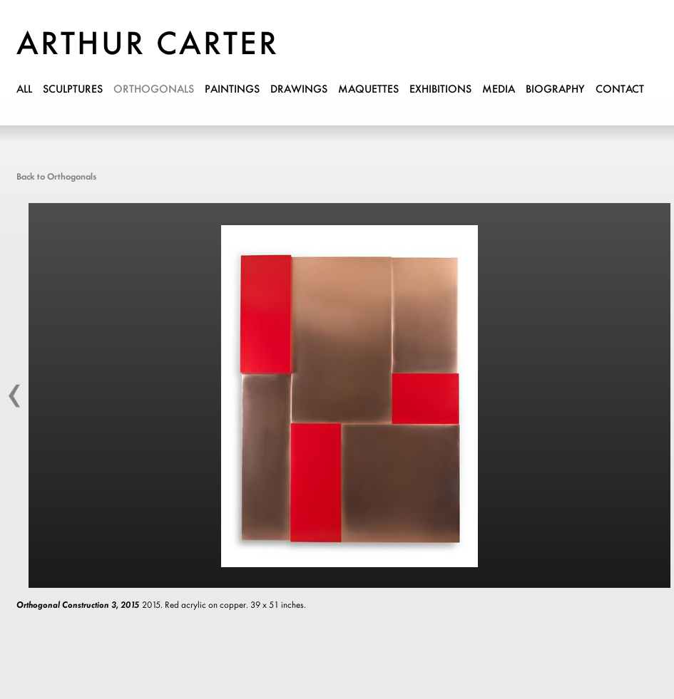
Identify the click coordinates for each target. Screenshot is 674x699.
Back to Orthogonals (56, 177)
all (24, 89)
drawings (298, 89)
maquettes (368, 89)
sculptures (73, 89)
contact (620, 89)
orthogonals (153, 89)
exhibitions (440, 89)
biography (555, 89)
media (498, 89)
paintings (232, 89)
